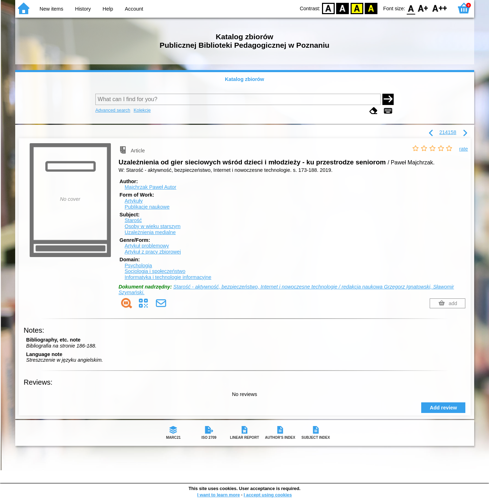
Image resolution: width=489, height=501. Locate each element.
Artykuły (134, 201)
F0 (411, 8)
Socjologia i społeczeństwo (155, 271)
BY (371, 8)
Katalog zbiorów (244, 79)
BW (342, 8)
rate (463, 149)
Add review (443, 407)
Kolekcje (141, 110)
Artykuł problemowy (147, 246)
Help (108, 9)
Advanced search (112, 110)
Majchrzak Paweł (150, 187)
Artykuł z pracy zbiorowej (153, 252)
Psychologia (138, 265)
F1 (423, 8)
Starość (133, 220)
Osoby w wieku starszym (152, 226)
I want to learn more (218, 494)
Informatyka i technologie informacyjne (168, 277)
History (83, 9)
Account (134, 9)
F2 (439, 8)
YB (356, 8)
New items (51, 9)
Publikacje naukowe (147, 207)
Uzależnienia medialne (150, 232)
